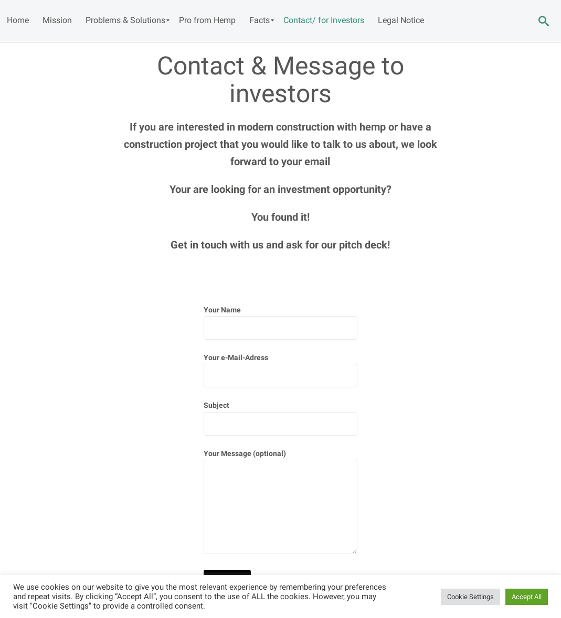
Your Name (280, 323)
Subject (280, 418)
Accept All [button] (527, 597)
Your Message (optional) (280, 503)
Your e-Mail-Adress (280, 370)
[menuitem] (18, 20)
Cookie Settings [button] (470, 597)
